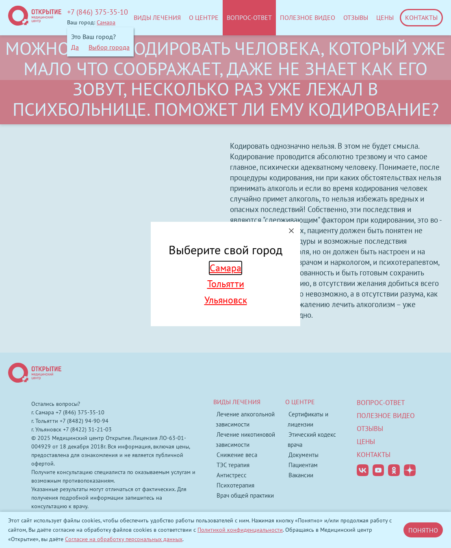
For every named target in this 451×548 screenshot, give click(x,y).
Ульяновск (225, 300)
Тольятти (225, 283)
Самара (225, 268)
